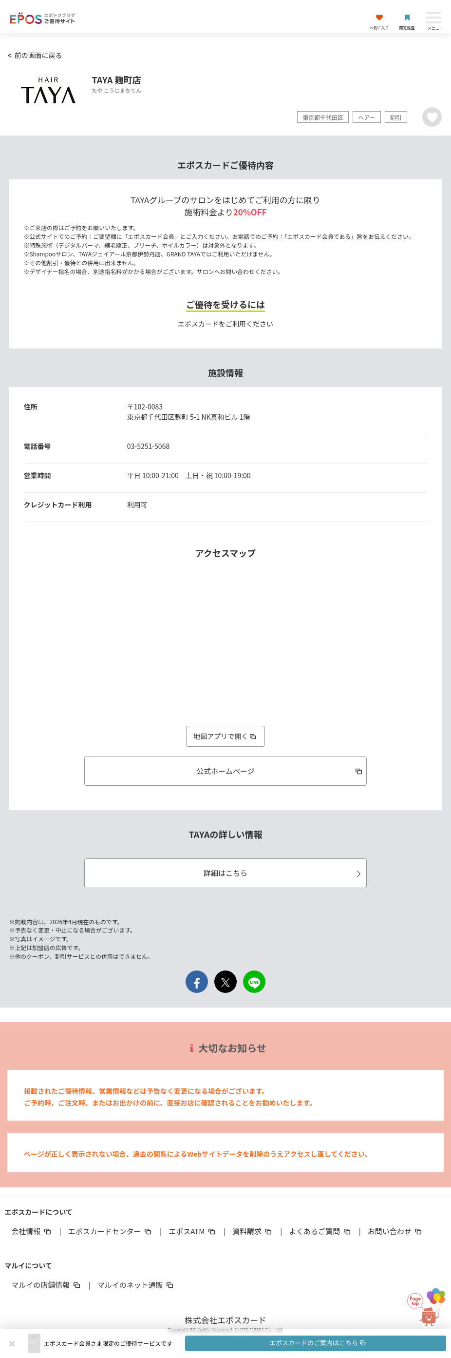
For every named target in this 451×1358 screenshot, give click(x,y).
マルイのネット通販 (136, 1285)
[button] (245, 1343)
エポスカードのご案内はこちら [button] (318, 1342)
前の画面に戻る (33, 55)
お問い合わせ (395, 1231)
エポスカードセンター (110, 1231)
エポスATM (193, 1231)
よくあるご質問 (320, 1231)
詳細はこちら (284, 873)
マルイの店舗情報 (46, 1285)
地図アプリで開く (225, 736)
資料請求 (252, 1231)
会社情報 (31, 1231)
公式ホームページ (280, 771)
